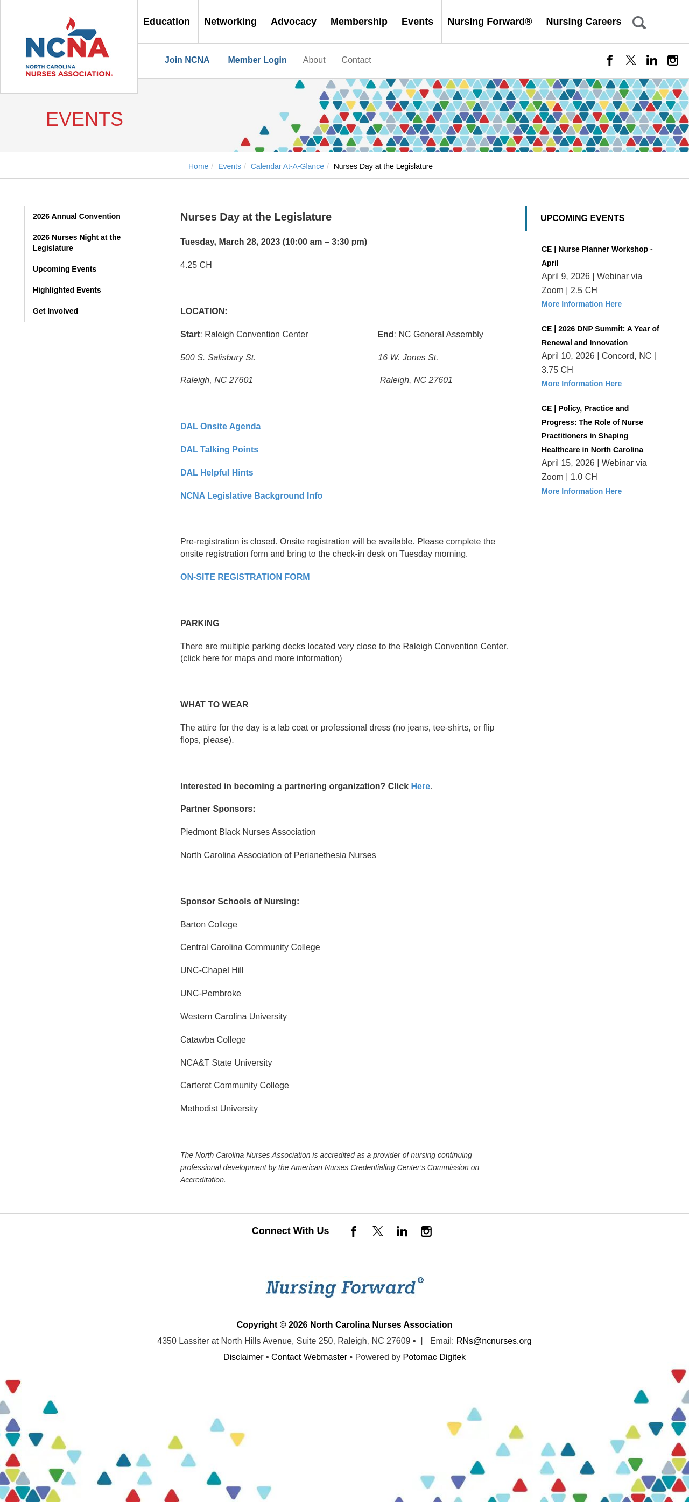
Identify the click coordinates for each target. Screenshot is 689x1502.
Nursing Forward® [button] (491, 21)
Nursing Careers (583, 21)
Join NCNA (187, 60)
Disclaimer (243, 1357)
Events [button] (419, 21)
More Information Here (582, 304)
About (314, 60)
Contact (356, 60)
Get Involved (55, 311)
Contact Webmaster (309, 1357)
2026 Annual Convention (77, 216)
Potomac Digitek (434, 1357)
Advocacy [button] (295, 21)
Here (421, 786)
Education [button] (168, 21)
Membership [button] (360, 21)
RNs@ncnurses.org (494, 1340)
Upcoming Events (64, 269)
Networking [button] (231, 21)
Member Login (257, 60)
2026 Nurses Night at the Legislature (77, 242)
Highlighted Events (67, 290)
